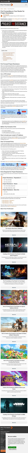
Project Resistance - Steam (7, 201)
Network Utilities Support (5, 431)
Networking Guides (4, 433)
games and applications (12, 206)
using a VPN (10, 75)
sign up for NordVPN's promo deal (12, 161)
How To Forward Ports (7, 57)
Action (13, 18)
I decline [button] (14, 447)
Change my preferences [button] (12, 449)
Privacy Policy (3, 448)
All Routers (2, 440)
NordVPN (11, 80)
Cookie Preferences (4, 449)
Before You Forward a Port (7, 54)
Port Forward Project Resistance (9, 52)
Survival (20, 18)
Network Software (4, 439)
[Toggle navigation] (26, 5)
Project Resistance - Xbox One (7, 202)
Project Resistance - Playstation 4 (8, 200)
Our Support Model (4, 432)
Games (5, 8)
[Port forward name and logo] (5, 1)
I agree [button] (10, 447)
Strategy (16, 18)
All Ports (2, 441)
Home (2, 8)
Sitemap (2, 435)
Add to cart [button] (24, 1)
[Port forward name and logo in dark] (7, 4)
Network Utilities (15, 138)
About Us (2, 446)
